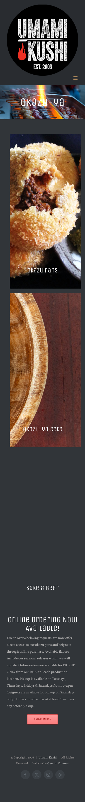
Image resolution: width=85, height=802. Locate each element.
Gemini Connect (58, 764)
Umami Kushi (48, 758)
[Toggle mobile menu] (75, 78)
